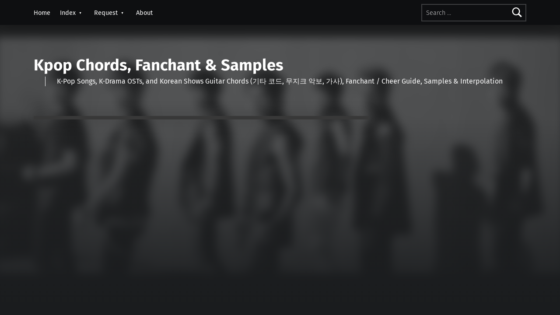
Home (42, 13)
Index (68, 13)
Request (106, 13)
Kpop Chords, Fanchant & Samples (159, 65)
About (144, 13)
